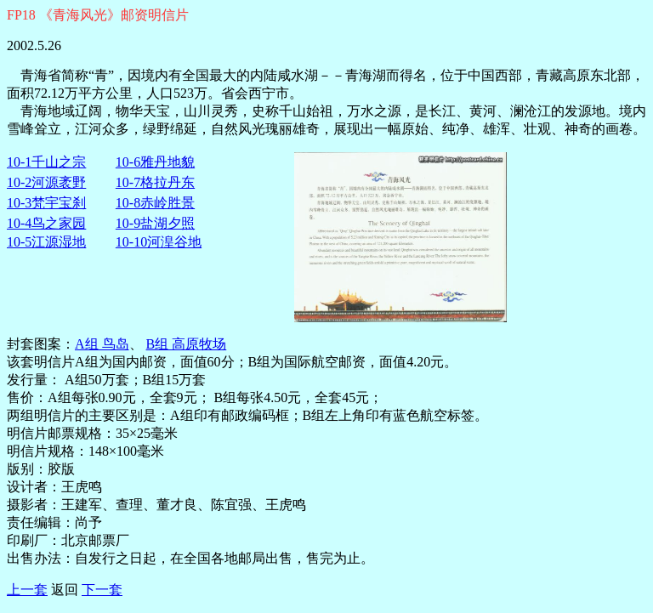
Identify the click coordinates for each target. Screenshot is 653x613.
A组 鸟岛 (102, 344)
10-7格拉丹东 (155, 182)
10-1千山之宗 (46, 162)
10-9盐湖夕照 (155, 223)
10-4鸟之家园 (46, 223)
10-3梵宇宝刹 (46, 203)
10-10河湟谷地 (159, 242)
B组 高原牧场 (186, 344)
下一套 (102, 589)
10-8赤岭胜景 (155, 203)
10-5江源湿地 (46, 242)
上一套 (27, 589)
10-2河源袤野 (46, 182)
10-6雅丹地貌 (155, 162)
